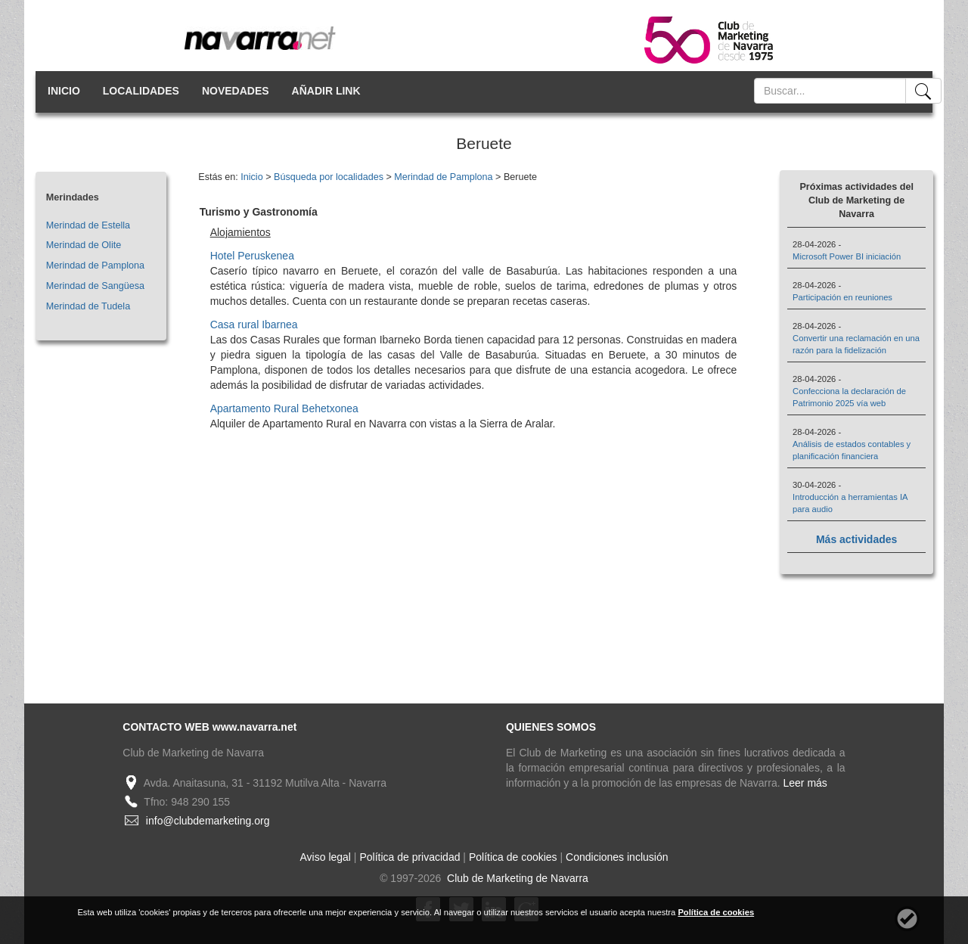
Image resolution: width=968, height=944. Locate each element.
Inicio (251, 177)
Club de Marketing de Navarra (516, 878)
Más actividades (856, 539)
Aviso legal (325, 857)
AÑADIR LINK (326, 91)
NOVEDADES (235, 91)
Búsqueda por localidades (328, 177)
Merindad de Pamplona (95, 265)
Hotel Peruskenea (252, 256)
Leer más (805, 783)
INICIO (64, 91)
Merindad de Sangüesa (95, 286)
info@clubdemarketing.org (208, 821)
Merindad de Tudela (88, 306)
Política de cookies (513, 857)
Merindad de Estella (88, 225)
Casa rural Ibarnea (254, 324)
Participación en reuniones (842, 297)
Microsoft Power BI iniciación (847, 256)
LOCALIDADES (141, 91)
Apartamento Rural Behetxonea (284, 408)
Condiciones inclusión (617, 857)
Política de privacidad (409, 857)
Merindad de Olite (83, 245)
